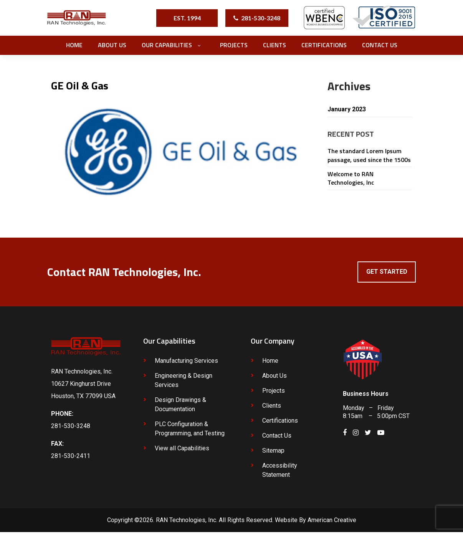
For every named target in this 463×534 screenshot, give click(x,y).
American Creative (332, 522)
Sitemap (273, 452)
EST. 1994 (187, 17)
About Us (274, 377)
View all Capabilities (182, 450)
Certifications (280, 422)
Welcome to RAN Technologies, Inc (350, 179)
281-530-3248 (260, 17)
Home (270, 362)
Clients (271, 407)
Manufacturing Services (186, 362)
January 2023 (348, 110)
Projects (273, 392)
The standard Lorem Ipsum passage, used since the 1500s (369, 156)
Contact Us (276, 437)
